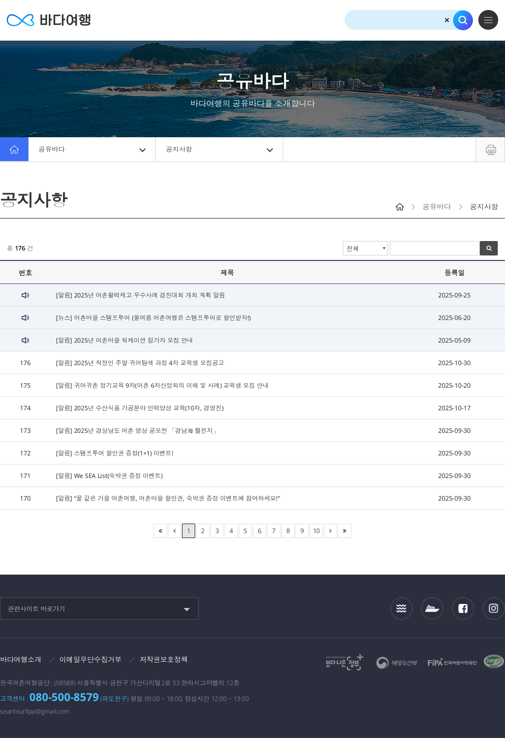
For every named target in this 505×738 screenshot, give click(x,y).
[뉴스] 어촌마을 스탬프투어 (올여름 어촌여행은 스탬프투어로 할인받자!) (156, 317)
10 (316, 530)
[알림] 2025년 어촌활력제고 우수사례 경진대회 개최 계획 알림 (142, 295)
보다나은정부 (344, 662)
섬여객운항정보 (432, 608)
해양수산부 (396, 663)
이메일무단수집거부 (93, 659)
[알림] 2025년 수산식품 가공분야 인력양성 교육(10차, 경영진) (141, 408)
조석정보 (402, 608)
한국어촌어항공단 (452, 662)
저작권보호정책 (167, 659)
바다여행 (50, 20)
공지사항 (220, 149)
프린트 (490, 149)
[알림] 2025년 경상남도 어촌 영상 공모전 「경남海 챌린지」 (139, 430)
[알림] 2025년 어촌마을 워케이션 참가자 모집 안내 (126, 340)
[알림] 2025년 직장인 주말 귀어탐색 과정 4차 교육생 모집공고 (142, 362)
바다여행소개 (21, 659)
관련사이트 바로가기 (36, 608)
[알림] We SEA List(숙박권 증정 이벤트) (110, 475)
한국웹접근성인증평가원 (494, 662)
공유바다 (92, 149)
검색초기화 (447, 20)
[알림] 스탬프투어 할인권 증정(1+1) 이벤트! (116, 453)
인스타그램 (494, 608)
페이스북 (463, 608)
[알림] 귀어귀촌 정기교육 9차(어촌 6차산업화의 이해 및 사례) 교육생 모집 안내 (165, 385)
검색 (463, 20)
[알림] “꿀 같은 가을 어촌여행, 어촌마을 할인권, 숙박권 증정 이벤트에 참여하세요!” (170, 498)
